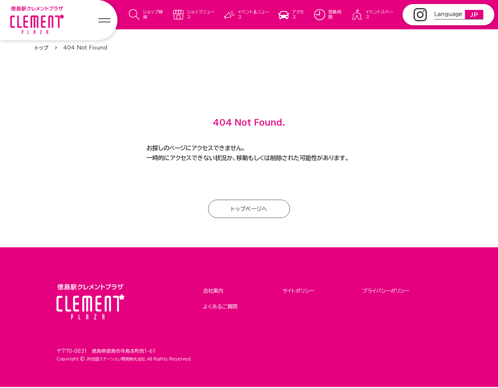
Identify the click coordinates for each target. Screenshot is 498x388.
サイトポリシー (298, 291)
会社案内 (213, 291)
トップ (41, 48)
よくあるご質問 (220, 305)
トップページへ (249, 209)
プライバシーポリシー (385, 291)
